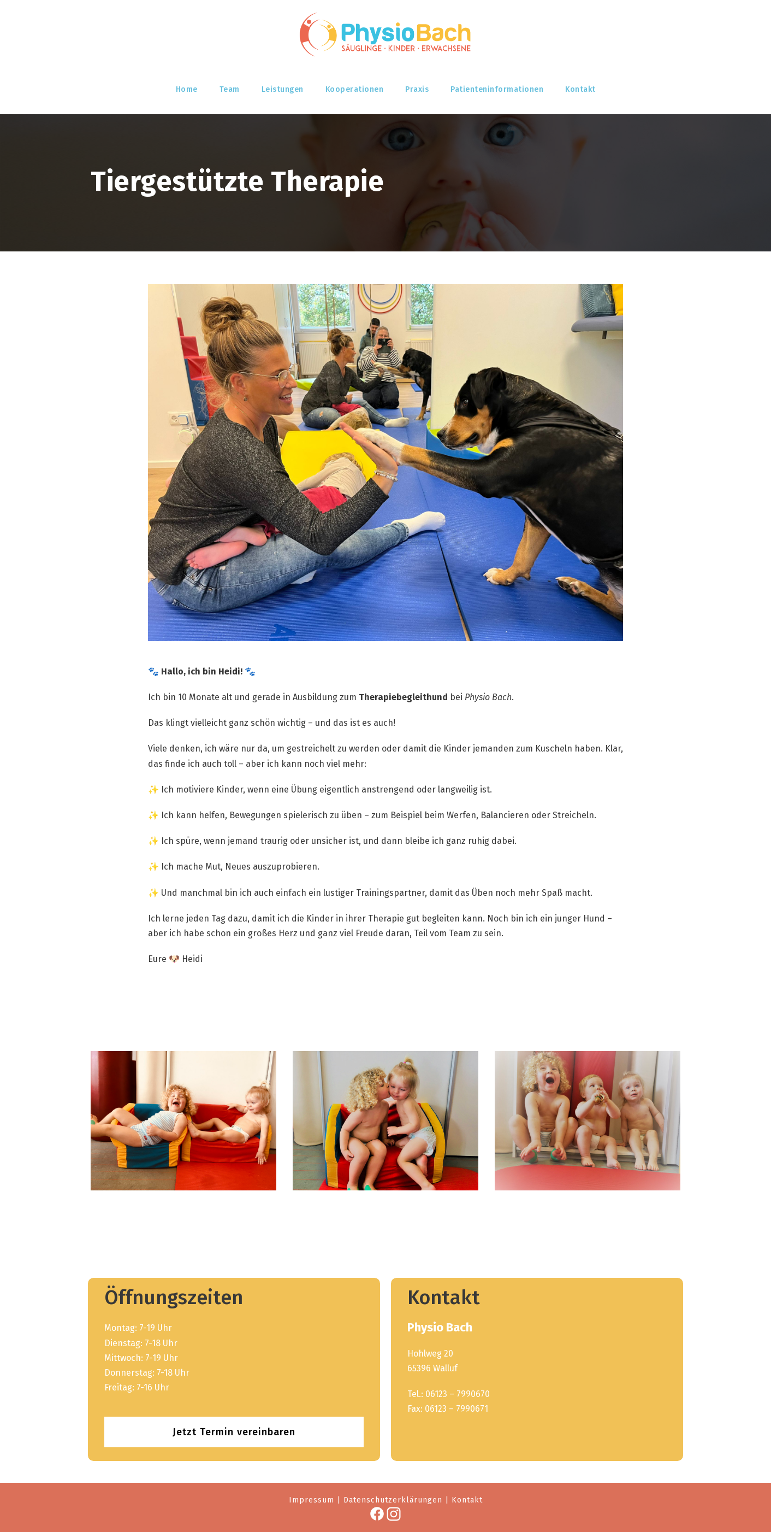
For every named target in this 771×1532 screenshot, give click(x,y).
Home (187, 89)
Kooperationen (354, 89)
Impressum (311, 1500)
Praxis (417, 89)
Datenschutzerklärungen (392, 1500)
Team (230, 89)
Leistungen (283, 89)
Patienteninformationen (496, 89)
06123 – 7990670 (457, 1394)
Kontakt (580, 89)
